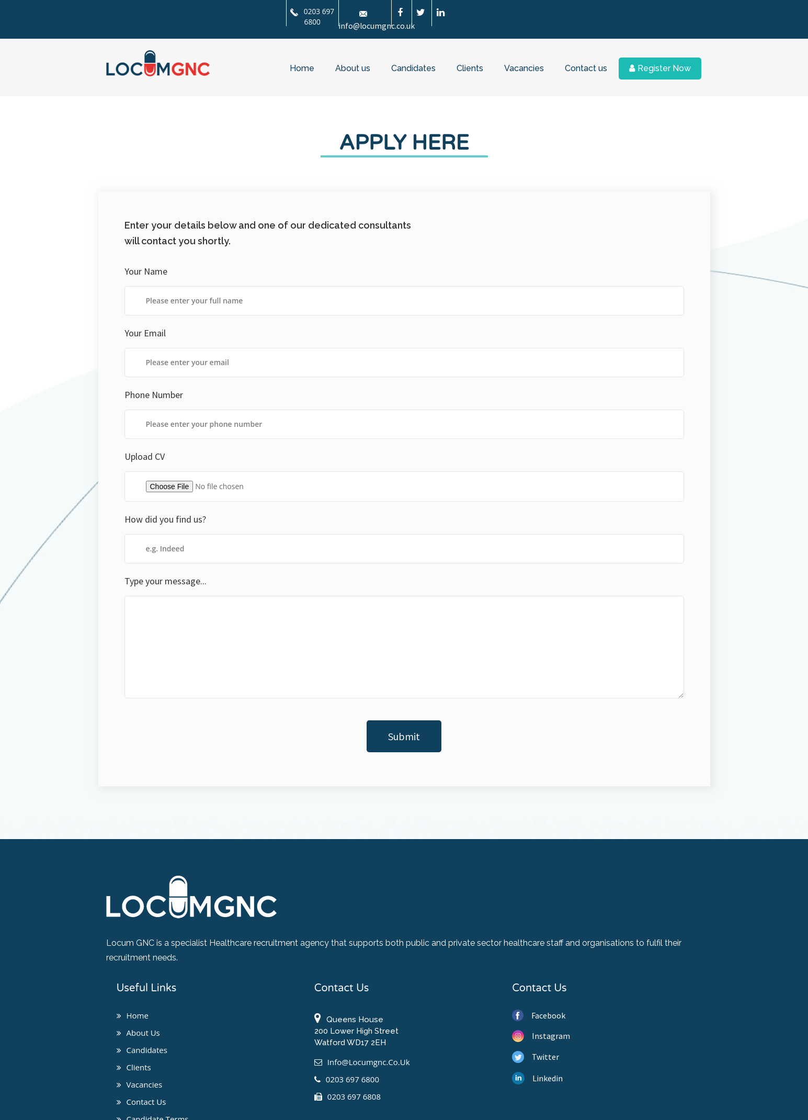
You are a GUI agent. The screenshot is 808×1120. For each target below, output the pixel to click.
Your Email (145, 333)
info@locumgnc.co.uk (362, 1062)
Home (302, 67)
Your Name (145, 271)
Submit (404, 736)
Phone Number (153, 395)
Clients (470, 67)
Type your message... (165, 581)
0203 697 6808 (347, 1096)
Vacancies (524, 67)
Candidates (413, 67)
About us (352, 67)
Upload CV (144, 456)
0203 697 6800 (313, 16)
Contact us (586, 67)
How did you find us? (165, 519)
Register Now (660, 67)
